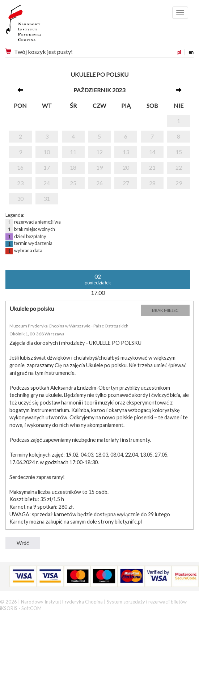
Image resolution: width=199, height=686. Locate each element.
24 (46, 182)
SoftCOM (31, 608)
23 (20, 182)
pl (179, 52)
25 (73, 182)
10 (46, 151)
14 (152, 151)
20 (126, 167)
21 (152, 167)
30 (20, 198)
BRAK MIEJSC (165, 310)
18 (73, 167)
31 (46, 198)
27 (126, 182)
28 (152, 182)
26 (99, 182)
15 (178, 151)
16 (20, 167)
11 (73, 151)
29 (178, 182)
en (191, 52)
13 (126, 151)
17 (46, 167)
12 (99, 151)
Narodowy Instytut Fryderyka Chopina (37, 25)
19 (99, 167)
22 (178, 167)
